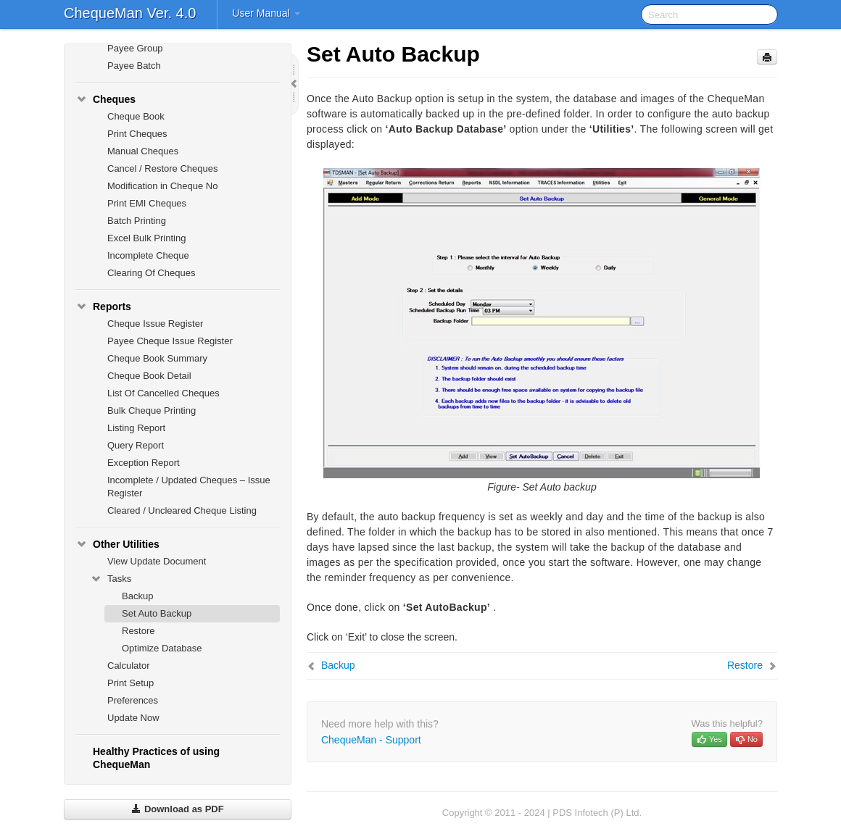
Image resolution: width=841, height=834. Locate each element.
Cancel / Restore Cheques (162, 168)
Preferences (132, 700)
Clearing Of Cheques (151, 272)
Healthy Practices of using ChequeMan (156, 758)
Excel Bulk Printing (146, 238)
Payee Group (135, 48)
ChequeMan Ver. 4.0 (130, 13)
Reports (103, 306)
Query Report (135, 445)
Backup (137, 596)
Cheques (105, 99)
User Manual (265, 13)
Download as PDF (177, 809)
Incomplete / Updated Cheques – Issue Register (188, 487)
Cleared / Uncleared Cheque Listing (182, 510)
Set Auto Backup (156, 613)
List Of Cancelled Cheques (163, 393)
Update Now (133, 717)
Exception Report (143, 462)
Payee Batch (134, 65)
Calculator (128, 665)
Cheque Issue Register (155, 323)
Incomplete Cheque (148, 255)
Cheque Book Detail (149, 375)
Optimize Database (162, 648)
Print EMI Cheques (146, 203)
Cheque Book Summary (157, 358)
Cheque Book (136, 116)
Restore (138, 630)
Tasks (110, 579)
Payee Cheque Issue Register (170, 340)
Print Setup (130, 682)
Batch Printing (136, 220)
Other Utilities (117, 544)
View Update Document (156, 561)
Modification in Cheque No (162, 185)
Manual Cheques (142, 151)
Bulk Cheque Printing (151, 410)
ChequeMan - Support (371, 740)
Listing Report (136, 427)
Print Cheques (137, 133)
